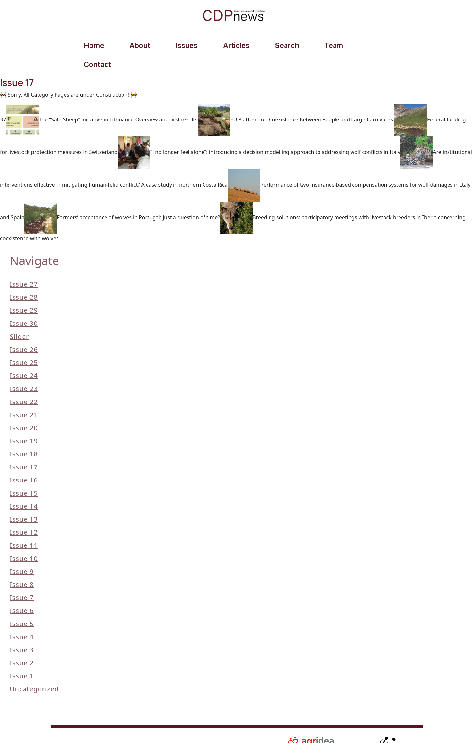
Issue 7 (22, 580)
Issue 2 (22, 645)
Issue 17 (24, 449)
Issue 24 (24, 358)
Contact (377, 46)
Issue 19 (24, 423)
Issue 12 (24, 514)
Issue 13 (24, 501)
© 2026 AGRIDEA (80, 728)
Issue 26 (24, 331)
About (138, 46)
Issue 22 (24, 384)
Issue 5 (22, 606)
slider (19, 318)
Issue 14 (24, 488)
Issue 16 (24, 462)
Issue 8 (22, 566)
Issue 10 (24, 540)
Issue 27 (24, 266)
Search (283, 46)
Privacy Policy (201, 727)
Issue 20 (24, 410)
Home (93, 46)
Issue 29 (24, 292)
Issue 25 (24, 344)
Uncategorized (34, 671)
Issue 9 (22, 553)
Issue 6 (22, 593)
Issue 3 (22, 632)
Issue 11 (24, 527)
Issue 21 (24, 397)
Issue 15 (24, 475)
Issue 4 (22, 619)
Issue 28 (24, 279)
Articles (233, 46)
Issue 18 (24, 436)
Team (329, 46)
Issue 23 (24, 371)
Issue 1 (22, 658)
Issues (184, 46)
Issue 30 (24, 305)
